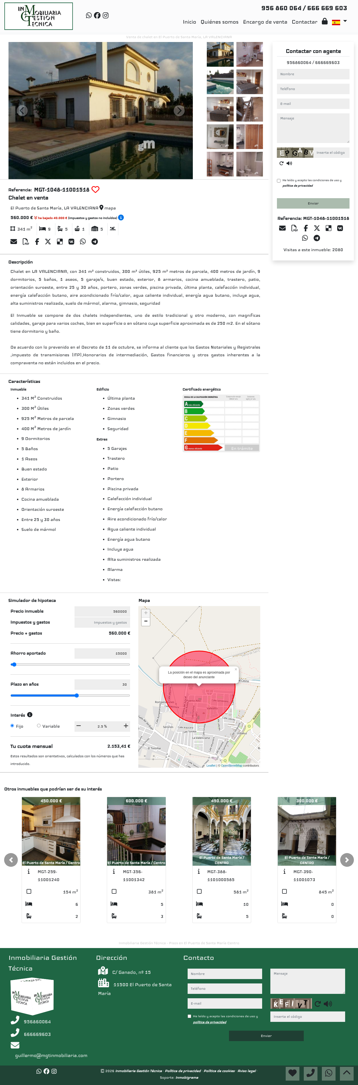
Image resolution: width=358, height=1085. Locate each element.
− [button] (146, 622)
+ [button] (146, 613)
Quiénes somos (220, 22)
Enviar (313, 203)
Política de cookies (220, 1071)
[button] (11, 860)
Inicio (189, 22)
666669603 (327, 62)
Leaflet (211, 765)
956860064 (299, 62)
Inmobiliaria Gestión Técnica (139, 1071)
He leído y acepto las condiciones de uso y (312, 182)
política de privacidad (297, 185)
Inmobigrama (186, 1077)
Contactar (304, 22)
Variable (51, 726)
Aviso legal (246, 1071)
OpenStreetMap (231, 765)
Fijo (19, 726)
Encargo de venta (265, 22)
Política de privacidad (183, 1071)
